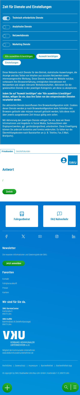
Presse (5, 288)
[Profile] (64, 160)
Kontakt (5, 279)
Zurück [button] (9, 191)
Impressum (33, 365)
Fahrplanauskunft (9, 283)
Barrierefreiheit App (64, 365)
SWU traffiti (7, 319)
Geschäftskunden (23, 151)
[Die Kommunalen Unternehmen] (18, 339)
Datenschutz (20, 365)
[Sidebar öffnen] (7, 388)
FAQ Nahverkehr (60, 216)
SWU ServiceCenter (10, 308)
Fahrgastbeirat (23, 216)
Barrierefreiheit (47, 365)
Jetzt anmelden (13, 263)
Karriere (5, 292)
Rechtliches (7, 365)
